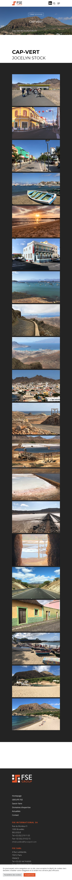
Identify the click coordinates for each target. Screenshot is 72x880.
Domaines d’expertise (21, 807)
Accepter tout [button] (29, 875)
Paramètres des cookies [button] (12, 875)
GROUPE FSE (17, 799)
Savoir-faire (17, 803)
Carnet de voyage (36, 14)
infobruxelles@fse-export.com (24, 842)
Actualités (16, 811)
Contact (15, 815)
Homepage (17, 796)
